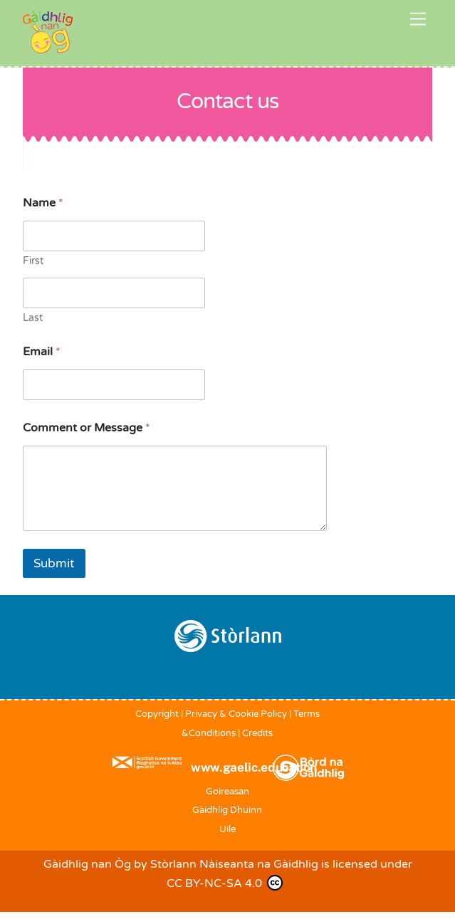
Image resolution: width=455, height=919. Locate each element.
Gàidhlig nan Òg (87, 864)
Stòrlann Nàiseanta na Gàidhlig (234, 864)
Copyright (157, 714)
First (33, 261)
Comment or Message (86, 428)
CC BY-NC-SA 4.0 (225, 883)
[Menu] (418, 19)
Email (42, 352)
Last (33, 318)
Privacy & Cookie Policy (236, 714)
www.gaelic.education (254, 767)
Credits (257, 733)
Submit (54, 563)
